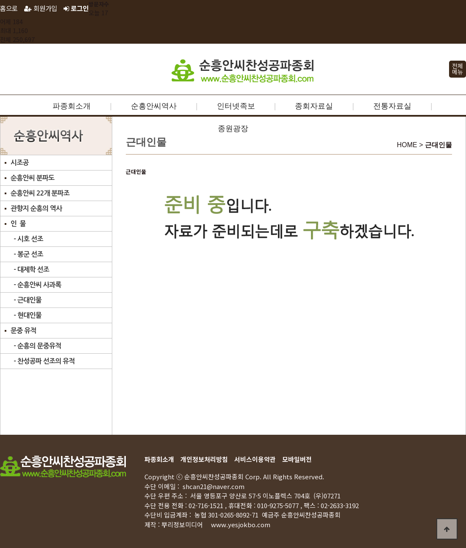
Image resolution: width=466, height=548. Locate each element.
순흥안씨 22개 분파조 (40, 193)
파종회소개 (72, 106)
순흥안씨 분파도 (32, 178)
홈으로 (9, 8)
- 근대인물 (26, 300)
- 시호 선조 (27, 239)
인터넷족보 (236, 106)
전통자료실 (392, 106)
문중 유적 (23, 330)
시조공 (20, 162)
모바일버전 (297, 459)
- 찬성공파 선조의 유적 (43, 361)
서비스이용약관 (255, 459)
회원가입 (40, 8)
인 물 (18, 224)
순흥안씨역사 (154, 106)
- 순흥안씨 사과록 (36, 285)
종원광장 (233, 128)
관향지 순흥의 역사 (36, 208)
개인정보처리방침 (204, 459)
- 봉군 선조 (27, 254)
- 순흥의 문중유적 (36, 346)
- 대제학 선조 (30, 269)
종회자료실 (314, 106)
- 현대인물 (26, 315)
